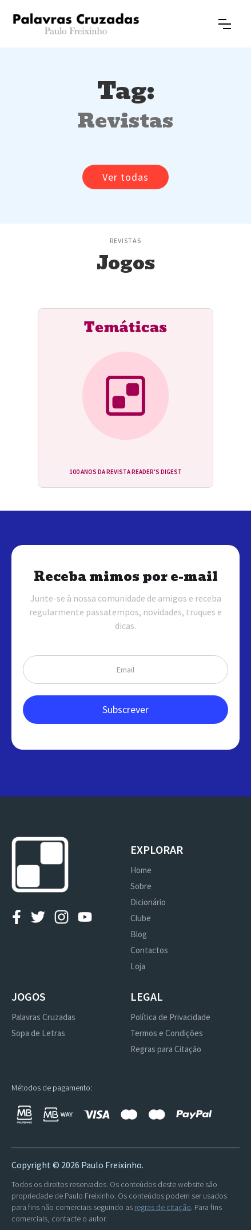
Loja (137, 966)
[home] (75, 23)
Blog (138, 934)
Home (141, 870)
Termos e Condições (166, 1033)
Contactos (149, 950)
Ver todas (125, 177)
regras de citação (162, 1207)
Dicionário (148, 902)
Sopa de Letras (38, 1033)
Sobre (141, 886)
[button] (225, 24)
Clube (140, 918)
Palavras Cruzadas (43, 1017)
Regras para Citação (165, 1049)
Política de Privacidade (170, 1017)
